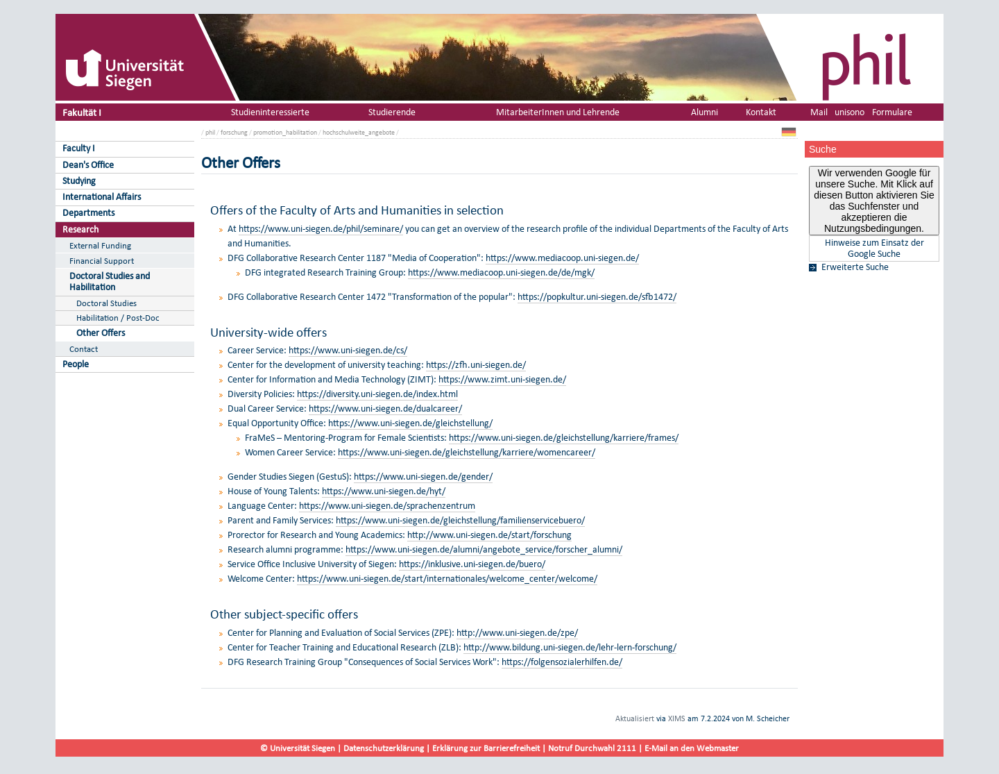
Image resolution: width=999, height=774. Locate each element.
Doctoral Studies (106, 303)
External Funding (100, 245)
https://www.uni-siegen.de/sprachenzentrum (387, 506)
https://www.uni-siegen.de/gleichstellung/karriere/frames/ (563, 438)
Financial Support (101, 261)
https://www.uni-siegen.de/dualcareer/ (385, 408)
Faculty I (78, 148)
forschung (234, 132)
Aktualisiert (634, 718)
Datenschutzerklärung (383, 748)
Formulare (892, 112)
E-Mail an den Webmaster (691, 748)
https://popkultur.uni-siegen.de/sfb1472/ (597, 297)
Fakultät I (81, 112)
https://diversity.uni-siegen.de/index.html (377, 394)
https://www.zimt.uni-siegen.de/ (502, 379)
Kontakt (761, 112)
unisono (849, 112)
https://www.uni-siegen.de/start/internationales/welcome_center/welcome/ (447, 578)
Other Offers (100, 333)
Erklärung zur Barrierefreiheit (486, 748)
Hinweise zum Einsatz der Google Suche (874, 248)
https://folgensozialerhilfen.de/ (562, 662)
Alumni (704, 112)
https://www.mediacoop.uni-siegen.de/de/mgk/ (501, 272)
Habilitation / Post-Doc (118, 317)
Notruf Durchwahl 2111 (592, 748)
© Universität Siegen (297, 748)
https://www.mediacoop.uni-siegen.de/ (562, 258)
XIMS (676, 718)
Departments (88, 213)
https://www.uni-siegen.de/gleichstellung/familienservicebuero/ (460, 520)
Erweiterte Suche (855, 267)
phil (210, 132)
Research (80, 229)
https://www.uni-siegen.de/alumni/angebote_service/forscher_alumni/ (483, 549)
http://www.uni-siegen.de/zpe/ (517, 633)
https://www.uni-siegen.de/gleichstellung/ (410, 423)
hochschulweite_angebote (359, 132)
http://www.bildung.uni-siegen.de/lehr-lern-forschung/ (569, 647)
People (75, 364)
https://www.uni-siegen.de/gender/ (423, 476)
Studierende (392, 112)
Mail (819, 112)
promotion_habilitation (285, 132)
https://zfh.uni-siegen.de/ (476, 365)
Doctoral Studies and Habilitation (109, 282)
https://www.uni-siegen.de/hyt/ (383, 491)
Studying (79, 181)
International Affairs (101, 197)
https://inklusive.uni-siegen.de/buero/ (472, 564)
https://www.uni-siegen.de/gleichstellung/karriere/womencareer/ (466, 452)
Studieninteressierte (270, 112)
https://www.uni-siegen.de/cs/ (348, 350)
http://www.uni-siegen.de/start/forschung (489, 535)
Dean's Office (88, 165)
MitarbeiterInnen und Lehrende (558, 112)
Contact (83, 349)
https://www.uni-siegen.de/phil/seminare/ (321, 229)
